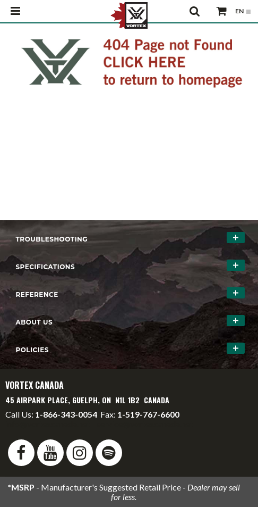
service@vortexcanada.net (145, 424)
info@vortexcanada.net (47, 424)
